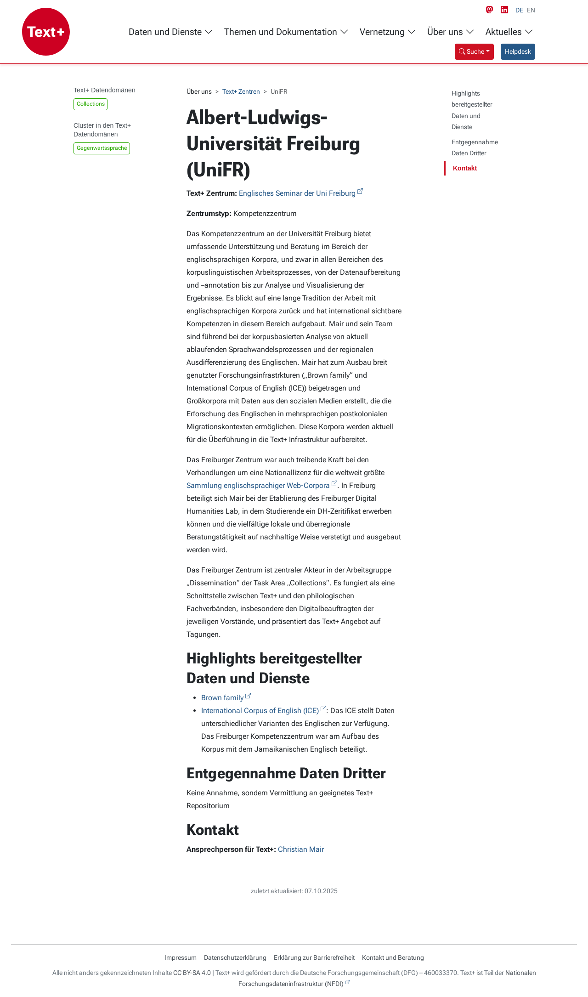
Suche (471, 51)
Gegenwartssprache (102, 148)
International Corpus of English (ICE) (260, 710)
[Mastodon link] (491, 10)
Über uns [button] (451, 32)
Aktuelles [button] (509, 32)
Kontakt (465, 168)
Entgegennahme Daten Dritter (475, 147)
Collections (91, 104)
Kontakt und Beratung (393, 957)
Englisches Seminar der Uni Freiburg (297, 193)
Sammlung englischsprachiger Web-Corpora (258, 485)
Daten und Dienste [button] (171, 32)
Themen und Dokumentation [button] (286, 32)
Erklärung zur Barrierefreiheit (314, 957)
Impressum (180, 957)
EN (531, 10)
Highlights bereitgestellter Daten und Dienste (472, 110)
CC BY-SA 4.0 (192, 972)
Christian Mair (301, 849)
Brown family (222, 697)
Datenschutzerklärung (235, 957)
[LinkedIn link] (506, 10)
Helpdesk (518, 51)
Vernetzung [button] (388, 32)
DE (519, 10)
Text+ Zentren (241, 91)
